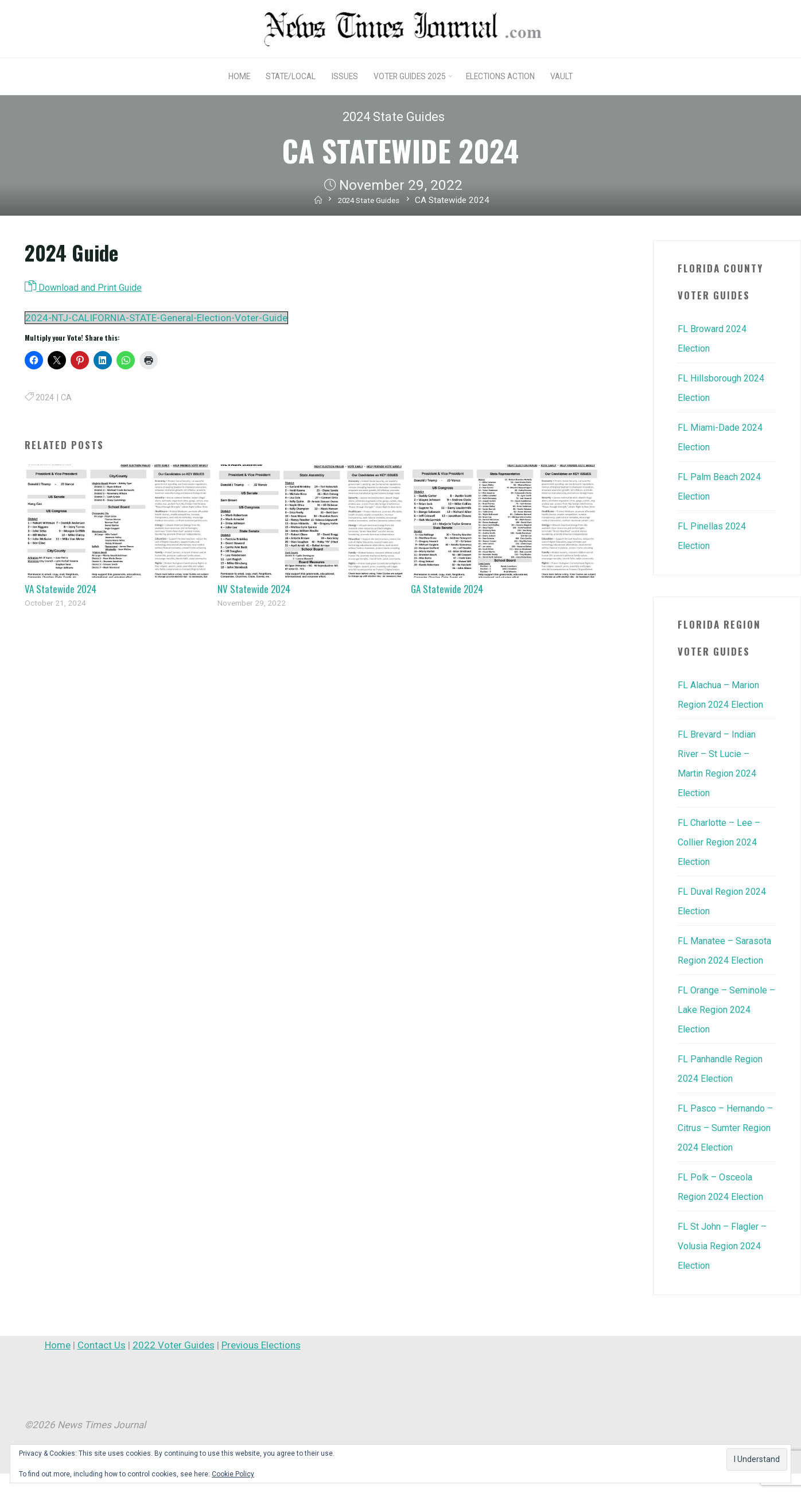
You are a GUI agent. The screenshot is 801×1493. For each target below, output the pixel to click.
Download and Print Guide (88, 288)
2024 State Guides (393, 116)
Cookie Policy (233, 1474)
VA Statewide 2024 (60, 590)
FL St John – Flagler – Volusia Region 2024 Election (725, 1265)
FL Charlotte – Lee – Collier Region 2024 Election (721, 842)
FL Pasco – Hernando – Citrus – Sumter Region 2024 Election (724, 1147)
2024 (46, 398)
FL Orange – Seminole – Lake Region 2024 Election (725, 1029)
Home (58, 1364)
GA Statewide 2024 (447, 590)
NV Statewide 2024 (253, 590)
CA (69, 398)
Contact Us (101, 1364)
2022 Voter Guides (174, 1364)
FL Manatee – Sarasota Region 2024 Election (726, 960)
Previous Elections (261, 1364)
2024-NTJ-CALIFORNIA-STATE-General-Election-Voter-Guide (156, 319)
